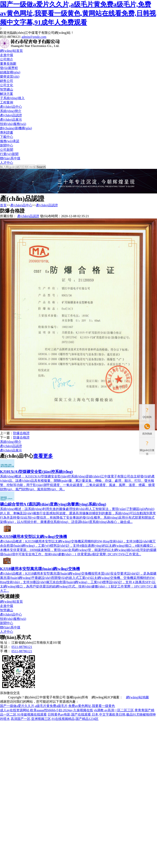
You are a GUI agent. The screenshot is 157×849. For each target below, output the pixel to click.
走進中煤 (6, 55)
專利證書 (6, 132)
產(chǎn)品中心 (11, 106)
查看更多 (43, 456)
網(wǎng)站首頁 (11, 50)
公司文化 (6, 85)
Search (41, 166)
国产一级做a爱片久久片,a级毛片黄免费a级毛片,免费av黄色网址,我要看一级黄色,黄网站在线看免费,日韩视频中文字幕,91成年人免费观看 (78, 13)
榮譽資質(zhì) (9, 76)
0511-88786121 (21, 647)
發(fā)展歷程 (9, 68)
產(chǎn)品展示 (11, 119)
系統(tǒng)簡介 (10, 111)
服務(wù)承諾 (9, 141)
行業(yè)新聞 (9, 154)
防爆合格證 (21, 433)
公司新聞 (6, 149)
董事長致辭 (8, 63)
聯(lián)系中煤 (10, 158)
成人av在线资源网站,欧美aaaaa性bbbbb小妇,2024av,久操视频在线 (46, 710)
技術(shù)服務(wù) (13, 124)
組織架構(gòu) (10, 72)
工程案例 (6, 102)
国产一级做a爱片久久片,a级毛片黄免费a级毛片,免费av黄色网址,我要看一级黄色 (57, 706)
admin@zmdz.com (34, 37)
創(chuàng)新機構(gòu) (16, 128)
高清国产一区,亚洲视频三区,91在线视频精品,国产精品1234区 (55, 719)
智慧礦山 (6, 89)
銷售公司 (6, 81)
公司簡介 (6, 59)
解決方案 (6, 93)
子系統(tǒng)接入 (12, 98)
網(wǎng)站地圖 (137, 697)
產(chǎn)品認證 (11, 115)
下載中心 (6, 137)
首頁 (3, 205)
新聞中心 (6, 145)
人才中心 (6, 162)
